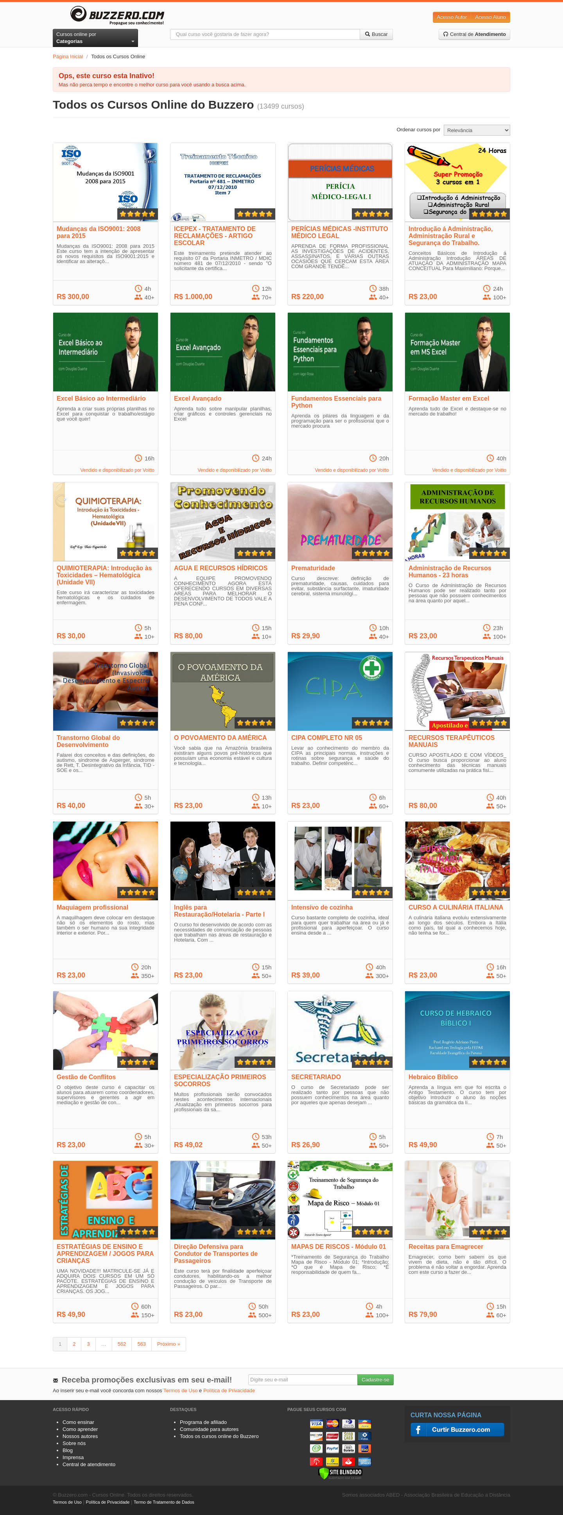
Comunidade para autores (209, 1429)
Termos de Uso (180, 1390)
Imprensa (73, 1457)
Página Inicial (68, 56)
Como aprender (80, 1429)
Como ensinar (78, 1422)
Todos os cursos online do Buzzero (219, 1436)
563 (141, 1344)
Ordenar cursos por (418, 130)
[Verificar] (340, 1473)
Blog (68, 1450)
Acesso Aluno (490, 17)
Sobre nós (74, 1443)
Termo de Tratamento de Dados (164, 1502)
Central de (474, 34)
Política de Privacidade (229, 1390)
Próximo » (168, 1344)
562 (122, 1344)
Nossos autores (80, 1436)
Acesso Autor (452, 17)
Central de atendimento (89, 1464)
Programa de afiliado (203, 1422)
